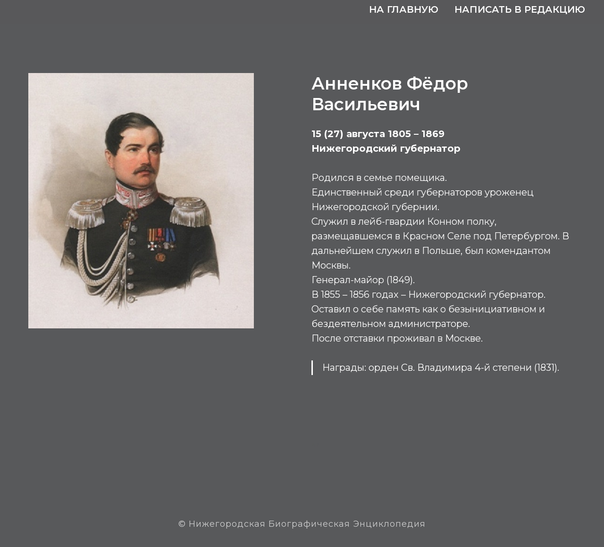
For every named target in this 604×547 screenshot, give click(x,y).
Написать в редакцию (519, 9)
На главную (403, 9)
